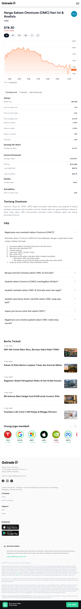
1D (6, 35)
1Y (32, 35)
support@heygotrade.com (16, 556)
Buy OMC (72, 605)
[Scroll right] (75, 426)
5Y (38, 35)
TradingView (13, 82)
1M (19, 35)
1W (13, 35)
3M (25, 35)
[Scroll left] (71, 426)
